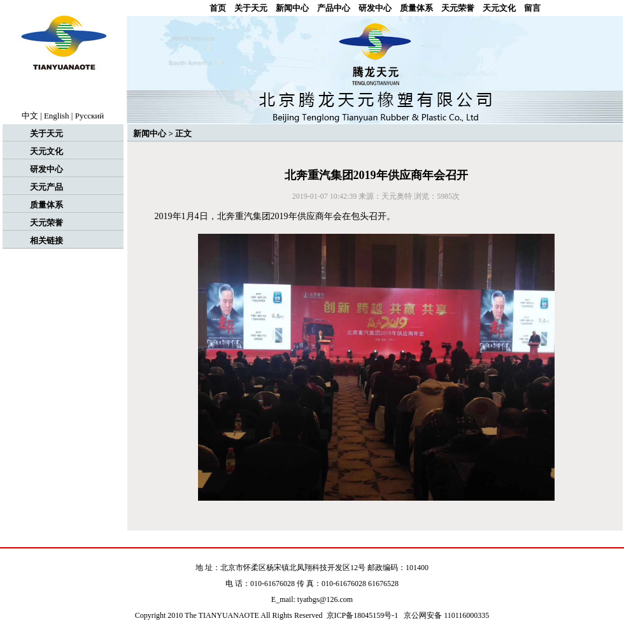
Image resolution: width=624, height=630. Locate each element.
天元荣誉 (457, 8)
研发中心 (375, 8)
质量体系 (416, 8)
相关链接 (46, 240)
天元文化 (499, 8)
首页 (217, 8)
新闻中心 (292, 8)
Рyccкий (89, 115)
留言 (532, 8)
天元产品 (46, 187)
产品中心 (333, 8)
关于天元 (250, 8)
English (56, 115)
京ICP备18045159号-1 (363, 615)
